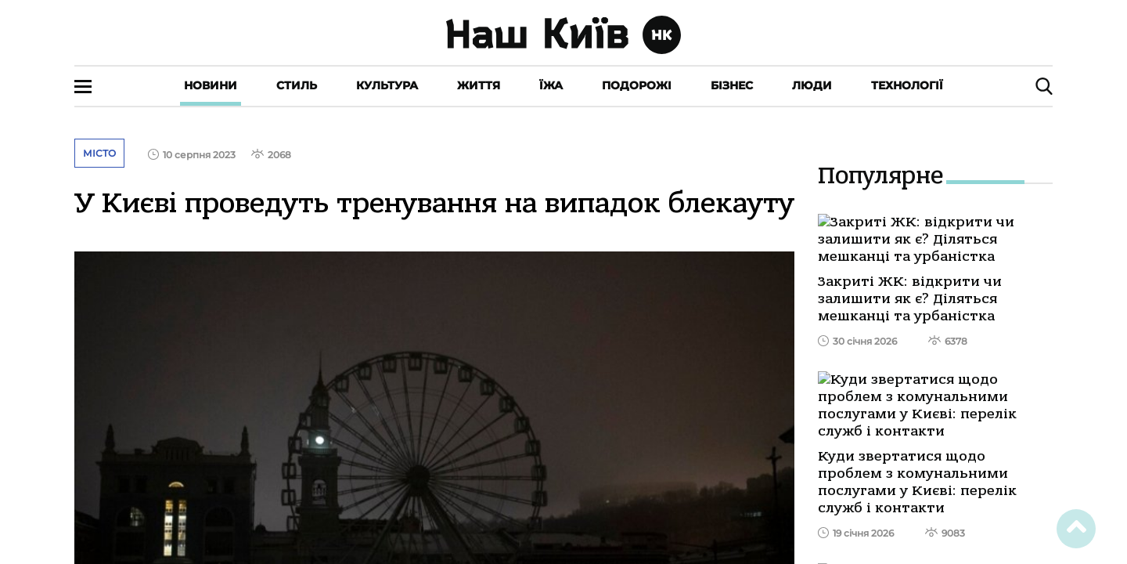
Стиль (296, 85)
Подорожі (637, 85)
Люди (812, 85)
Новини (210, 85)
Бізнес (732, 85)
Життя (478, 85)
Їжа (551, 85)
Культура (387, 85)
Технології (907, 85)
